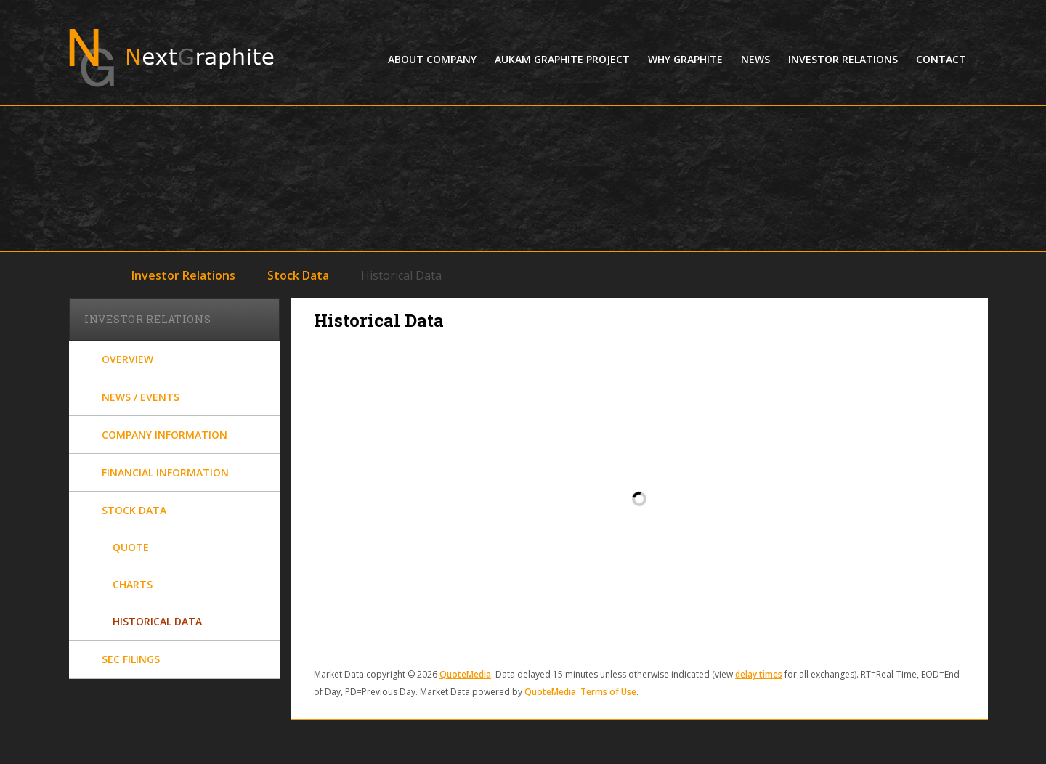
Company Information (164, 435)
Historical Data (157, 621)
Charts (133, 584)
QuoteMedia (465, 674)
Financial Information (165, 472)
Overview (127, 359)
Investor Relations (843, 59)
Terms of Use (608, 692)
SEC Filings (131, 659)
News (755, 59)
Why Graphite (685, 59)
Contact (941, 59)
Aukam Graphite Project (562, 59)
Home (93, 274)
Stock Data (298, 275)
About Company (432, 59)
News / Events (140, 397)
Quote (131, 547)
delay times (758, 674)
